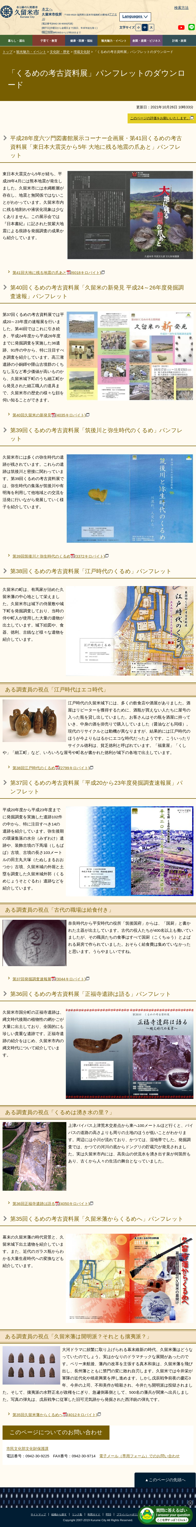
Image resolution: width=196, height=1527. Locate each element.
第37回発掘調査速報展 (51, 979)
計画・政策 (179, 40)
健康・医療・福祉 (81, 40)
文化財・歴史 (60, 52)
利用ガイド (94, 1514)
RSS (108, 1514)
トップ (8, 52)
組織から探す (59, 1514)
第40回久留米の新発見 (51, 415)
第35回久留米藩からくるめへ (57, 1415)
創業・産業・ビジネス (146, 40)
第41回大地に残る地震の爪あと (59, 272)
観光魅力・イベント (114, 40)
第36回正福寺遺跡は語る (53, 1203)
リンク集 (77, 1514)
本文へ (47, 9)
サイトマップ (38, 1514)
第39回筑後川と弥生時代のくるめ (60, 556)
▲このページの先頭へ (165, 1480)
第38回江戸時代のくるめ (53, 768)
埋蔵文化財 (82, 52)
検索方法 (181, 8)
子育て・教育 (48, 40)
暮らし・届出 (16, 40)
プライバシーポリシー (129, 1514)
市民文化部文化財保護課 (27, 1448)
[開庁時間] (48, 32)
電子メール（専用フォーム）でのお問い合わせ (139, 1456)
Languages (135, 16)
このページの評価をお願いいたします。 (161, 118)
